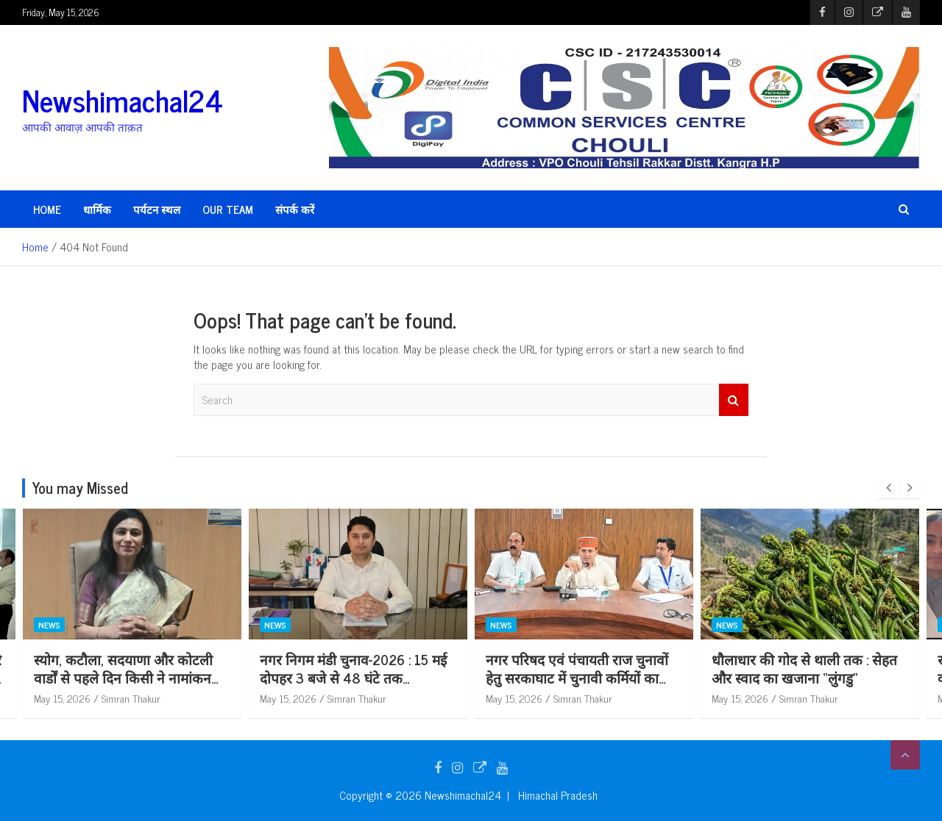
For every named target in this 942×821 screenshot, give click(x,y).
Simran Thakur (131, 697)
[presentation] (888, 488)
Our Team (227, 209)
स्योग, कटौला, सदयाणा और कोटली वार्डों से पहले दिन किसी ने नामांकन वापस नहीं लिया (349, 677)
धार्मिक (97, 209)
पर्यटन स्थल (156, 209)
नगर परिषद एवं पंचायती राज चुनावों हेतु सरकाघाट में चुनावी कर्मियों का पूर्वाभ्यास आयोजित (803, 677)
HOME (47, 209)
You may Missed (80, 488)
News (49, 624)
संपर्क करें (294, 209)
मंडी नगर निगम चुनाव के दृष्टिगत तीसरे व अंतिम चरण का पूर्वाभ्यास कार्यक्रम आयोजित (130, 677)
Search (733, 400)
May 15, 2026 (62, 697)
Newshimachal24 (122, 100)
